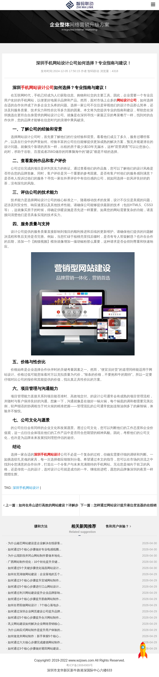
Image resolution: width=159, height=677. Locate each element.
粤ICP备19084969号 (79, 665)
